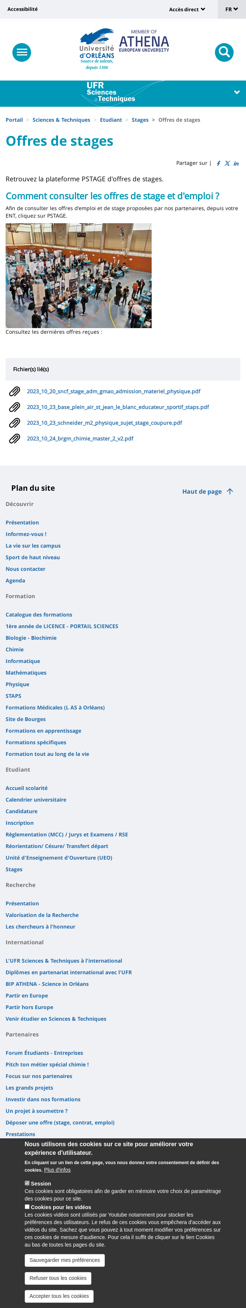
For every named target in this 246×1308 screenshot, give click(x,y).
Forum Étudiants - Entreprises (44, 1052)
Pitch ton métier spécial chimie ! (47, 1064)
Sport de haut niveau (33, 557)
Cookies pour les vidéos (61, 1208)
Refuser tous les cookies (58, 1279)
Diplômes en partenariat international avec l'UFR (69, 972)
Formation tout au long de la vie (47, 753)
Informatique (23, 660)
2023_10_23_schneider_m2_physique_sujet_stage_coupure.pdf (104, 422)
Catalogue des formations (39, 614)
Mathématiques (26, 672)
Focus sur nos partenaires (39, 1076)
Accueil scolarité (27, 787)
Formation (20, 596)
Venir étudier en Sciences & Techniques (56, 1018)
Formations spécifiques (36, 742)
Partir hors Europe (29, 1007)
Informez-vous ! (26, 534)
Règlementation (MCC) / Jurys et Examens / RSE (67, 834)
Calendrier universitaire (36, 799)
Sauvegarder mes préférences (65, 1261)
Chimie (15, 649)
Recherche (21, 884)
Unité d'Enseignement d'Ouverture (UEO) (59, 857)
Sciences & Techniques (61, 119)
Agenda (15, 580)
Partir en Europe (27, 995)
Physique (17, 684)
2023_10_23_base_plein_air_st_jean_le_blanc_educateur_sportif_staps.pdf (118, 407)
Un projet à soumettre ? (37, 1110)
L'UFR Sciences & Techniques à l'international (64, 960)
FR (232, 9)
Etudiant (111, 119)
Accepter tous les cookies (59, 1297)
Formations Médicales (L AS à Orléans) (55, 707)
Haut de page (202, 491)
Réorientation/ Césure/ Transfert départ (57, 846)
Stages (140, 119)
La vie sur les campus (33, 545)
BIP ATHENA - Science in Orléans (47, 983)
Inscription (20, 822)
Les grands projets (29, 1087)
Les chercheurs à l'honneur (40, 926)
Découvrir (20, 504)
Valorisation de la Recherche (42, 914)
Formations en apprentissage (43, 730)
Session (41, 1185)
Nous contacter (25, 568)
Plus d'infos (57, 1171)
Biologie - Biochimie (31, 637)
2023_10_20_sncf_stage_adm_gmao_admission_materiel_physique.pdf (113, 391)
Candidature (21, 811)
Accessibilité (22, 9)
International (25, 942)
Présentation (22, 522)
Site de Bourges (26, 719)
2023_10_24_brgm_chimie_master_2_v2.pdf (80, 438)
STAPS (13, 695)
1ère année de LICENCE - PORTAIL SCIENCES (62, 626)
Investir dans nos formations (43, 1099)
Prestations (20, 1134)
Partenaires (22, 1034)
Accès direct (184, 9)
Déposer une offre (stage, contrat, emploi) (60, 1122)
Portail (14, 119)
